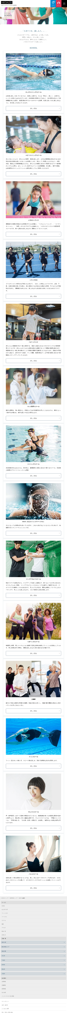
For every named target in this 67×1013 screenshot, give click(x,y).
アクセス (4, 927)
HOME (3, 906)
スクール (4, 920)
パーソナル (4, 916)
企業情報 (4, 981)
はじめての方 (5, 909)
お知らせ (4, 934)
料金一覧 (4, 931)
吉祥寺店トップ (13, 898)
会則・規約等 (5, 1005)
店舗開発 (4, 985)
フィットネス (5, 913)
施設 (3, 924)
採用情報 (4, 988)
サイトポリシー (5, 1001)
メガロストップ (4, 898)
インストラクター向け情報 (8, 996)
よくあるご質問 (5, 1008)
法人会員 (4, 992)
